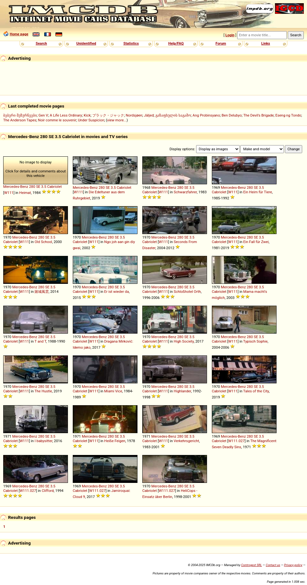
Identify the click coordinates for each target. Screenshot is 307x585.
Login (229, 35)
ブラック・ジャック (108, 115)
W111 (8, 192)
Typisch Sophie (255, 341)
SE (38, 186)
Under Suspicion (91, 120)
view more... (117, 120)
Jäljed (149, 115)
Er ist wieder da (116, 291)
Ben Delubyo (232, 115)
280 (32, 186)
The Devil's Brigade (258, 115)
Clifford (48, 490)
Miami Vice (113, 391)
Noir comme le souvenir (57, 120)
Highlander (182, 391)
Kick (87, 115)
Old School (43, 242)
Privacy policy (293, 565)
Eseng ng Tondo (288, 115)
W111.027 (236, 441)
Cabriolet (54, 186)
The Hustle (43, 391)
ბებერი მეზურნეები (20, 115)
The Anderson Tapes (19, 120)
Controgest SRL (251, 565)
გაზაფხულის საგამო (173, 115)
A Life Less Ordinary (66, 115)
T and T (40, 341)
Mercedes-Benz (15, 186)
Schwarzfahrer (185, 192)
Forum (221, 43)
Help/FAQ (176, 43)
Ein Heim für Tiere (257, 192)
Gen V (43, 115)
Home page (19, 34)
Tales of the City (256, 391)
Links (265, 43)
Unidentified (86, 43)
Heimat (25, 192)
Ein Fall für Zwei (256, 242)
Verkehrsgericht (186, 441)
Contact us (273, 565)
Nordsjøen (134, 115)
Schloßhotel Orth (187, 291)
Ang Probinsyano (206, 115)
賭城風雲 (42, 291)
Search (41, 43)
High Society (184, 341)
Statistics (131, 43)
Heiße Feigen (114, 441)
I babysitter (43, 441)
